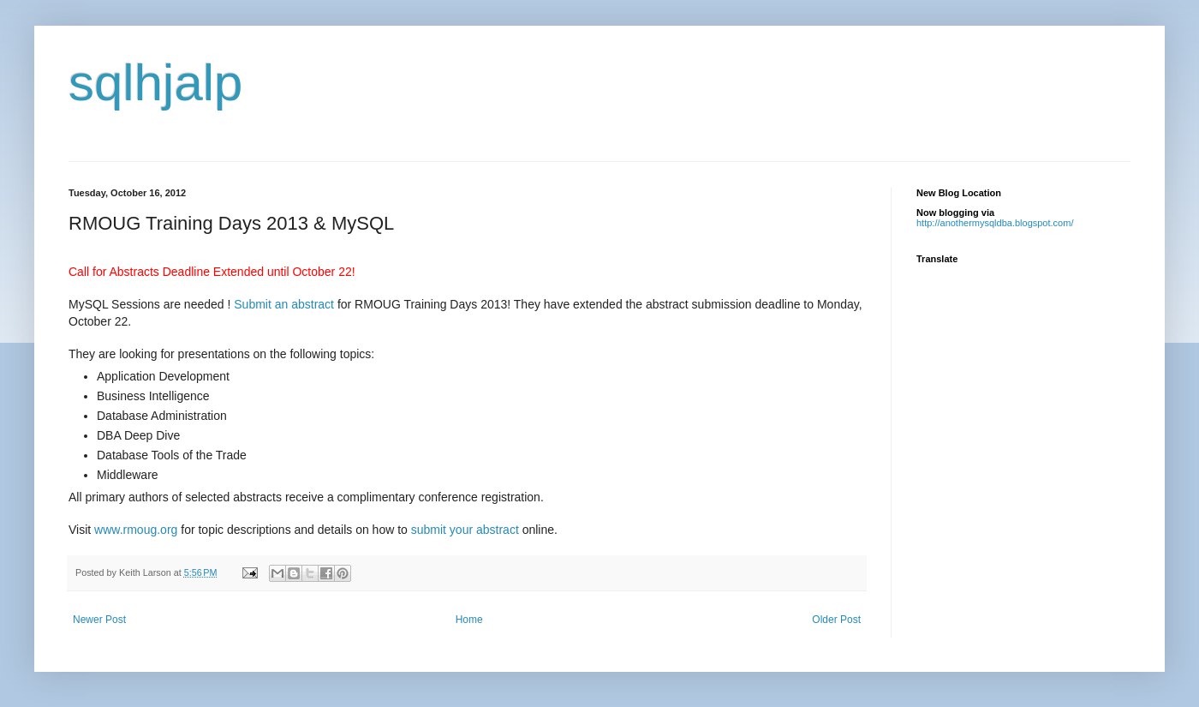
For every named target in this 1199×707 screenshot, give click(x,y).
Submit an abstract (284, 304)
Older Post (836, 620)
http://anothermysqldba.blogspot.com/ (994, 223)
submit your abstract (466, 529)
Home (469, 620)
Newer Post (99, 620)
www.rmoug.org (135, 529)
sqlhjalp (155, 82)
